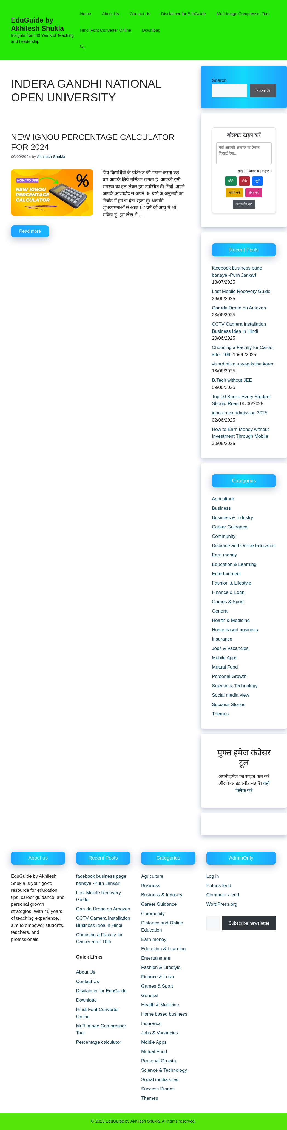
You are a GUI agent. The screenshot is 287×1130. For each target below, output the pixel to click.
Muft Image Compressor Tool (243, 13)
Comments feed (222, 895)
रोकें (244, 181)
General (220, 611)
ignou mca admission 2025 (239, 413)
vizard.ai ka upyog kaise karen (243, 364)
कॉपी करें (234, 193)
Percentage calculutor (98, 1042)
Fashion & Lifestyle (231, 583)
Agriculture (223, 499)
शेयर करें (254, 193)
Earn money (224, 555)
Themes (220, 713)
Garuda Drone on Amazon (239, 308)
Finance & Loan (228, 592)
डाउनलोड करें (244, 204)
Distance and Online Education (244, 545)
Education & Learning (234, 564)
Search (219, 80)
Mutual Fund (225, 667)
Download (151, 30)
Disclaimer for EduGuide (183, 13)
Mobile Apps (224, 657)
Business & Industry (232, 517)
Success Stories (228, 704)
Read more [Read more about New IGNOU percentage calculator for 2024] (30, 231)
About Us (110, 13)
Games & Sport (228, 601)
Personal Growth (229, 676)
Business (221, 508)
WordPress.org (221, 904)
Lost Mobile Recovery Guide (241, 291)
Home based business (235, 629)
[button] (82, 46)
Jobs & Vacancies (230, 648)
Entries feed (218, 885)
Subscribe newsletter (249, 923)
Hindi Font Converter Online (105, 30)
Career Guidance (229, 527)
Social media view (230, 695)
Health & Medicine (231, 620)
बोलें (230, 181)
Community (223, 536)
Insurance (222, 639)
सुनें (257, 181)
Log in (212, 876)
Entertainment (226, 573)
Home (85, 13)
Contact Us (140, 13)
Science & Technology (235, 685)
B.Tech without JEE (232, 380)
